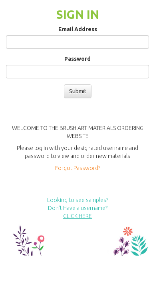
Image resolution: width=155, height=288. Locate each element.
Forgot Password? (77, 168)
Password (77, 59)
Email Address (77, 29)
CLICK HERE (77, 216)
